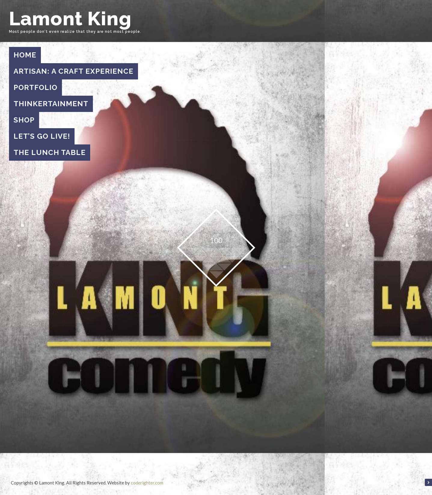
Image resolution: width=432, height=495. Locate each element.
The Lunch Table (50, 152)
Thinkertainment (51, 103)
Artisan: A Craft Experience (73, 71)
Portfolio (35, 87)
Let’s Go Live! (42, 136)
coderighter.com (147, 482)
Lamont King (70, 18)
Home (25, 55)
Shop (24, 120)
